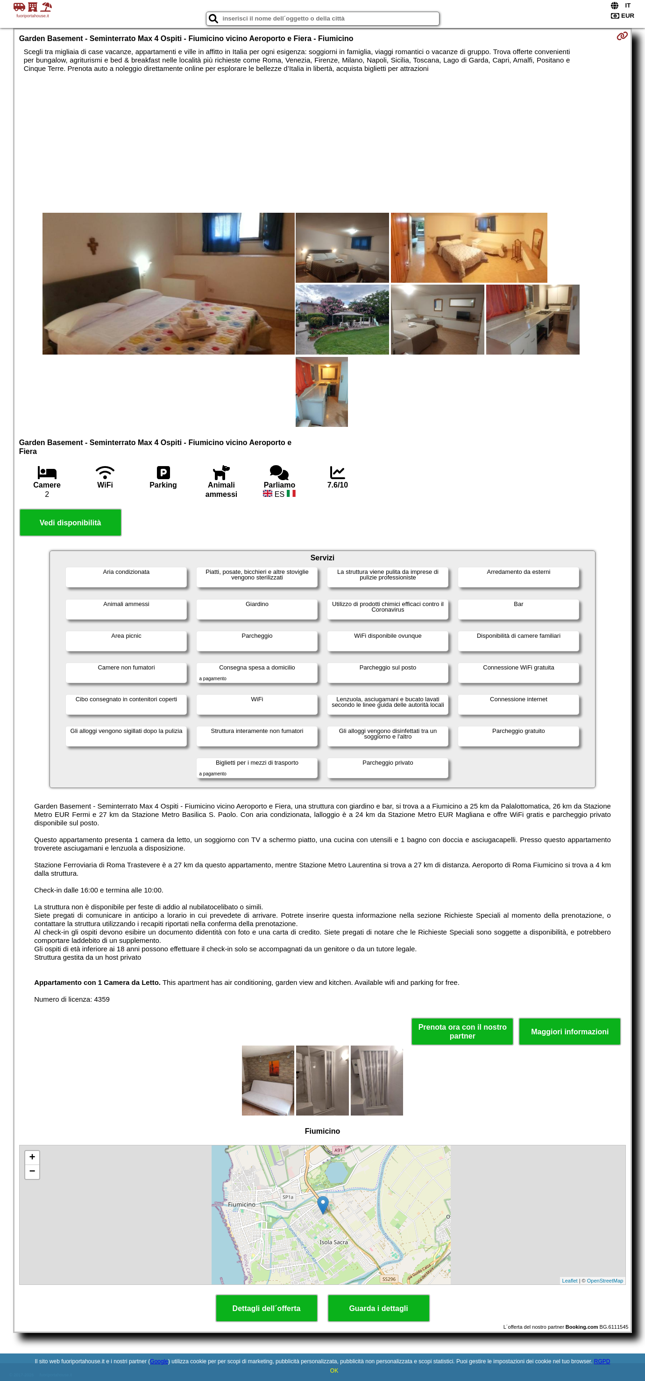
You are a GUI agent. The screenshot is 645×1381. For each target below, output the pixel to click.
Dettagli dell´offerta (267, 1308)
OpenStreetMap (605, 1280)
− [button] (32, 1172)
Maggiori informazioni (570, 1032)
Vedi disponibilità (70, 523)
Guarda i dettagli (378, 1308)
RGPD (602, 1361)
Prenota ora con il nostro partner (462, 1031)
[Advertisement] (323, 142)
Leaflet (570, 1280)
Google (159, 1361)
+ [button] (32, 1158)
